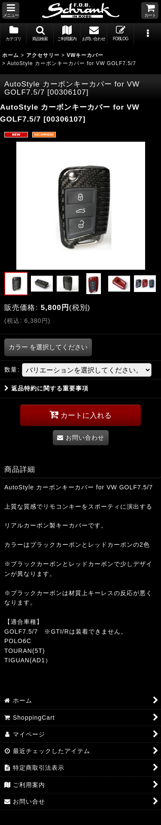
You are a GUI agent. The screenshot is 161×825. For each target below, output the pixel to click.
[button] (10, 10)
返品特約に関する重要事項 (46, 388)
